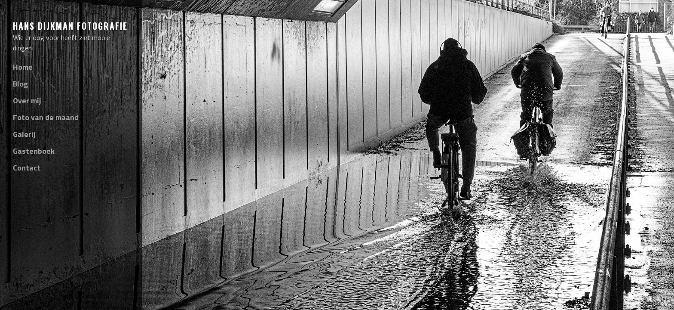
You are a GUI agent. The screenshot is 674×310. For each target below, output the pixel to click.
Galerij (24, 134)
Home (23, 67)
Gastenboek (34, 151)
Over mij (27, 100)
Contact (26, 168)
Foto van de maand (46, 117)
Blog (20, 84)
